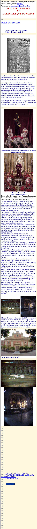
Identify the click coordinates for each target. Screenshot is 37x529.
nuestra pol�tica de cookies (20, 6)
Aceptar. (20, 4)
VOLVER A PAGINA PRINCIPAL (17, 473)
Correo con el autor (12, 478)
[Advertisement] (18, 452)
